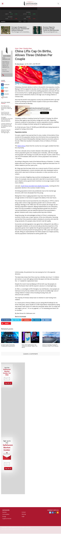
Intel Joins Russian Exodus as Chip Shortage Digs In (5, 131)
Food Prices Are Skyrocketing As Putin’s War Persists (6, 114)
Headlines (36, 8)
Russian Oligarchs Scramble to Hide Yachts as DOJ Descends (51, 29)
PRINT (5, 324)
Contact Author (5, 71)
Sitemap (24, 514)
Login (23, 516)
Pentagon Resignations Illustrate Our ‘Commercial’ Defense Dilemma (20, 29)
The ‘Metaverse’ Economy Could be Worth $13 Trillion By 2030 (6, 108)
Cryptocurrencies (6, 519)
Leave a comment (30, 354)
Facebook (5, 85)
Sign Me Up (8, 383)
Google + (5, 91)
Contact (24, 512)
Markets (4, 512)
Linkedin (5, 94)
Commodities (5, 514)
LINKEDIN (36, 320)
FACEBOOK (6, 320)
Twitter (4, 88)
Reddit (4, 97)
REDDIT (45, 320)
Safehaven (5, 510)
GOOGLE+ (26, 320)
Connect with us (53, 510)
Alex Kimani (20, 64)
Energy (4, 517)
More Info (4, 70)
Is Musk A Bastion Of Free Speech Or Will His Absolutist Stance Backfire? (6, 125)
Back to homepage (20, 317)
